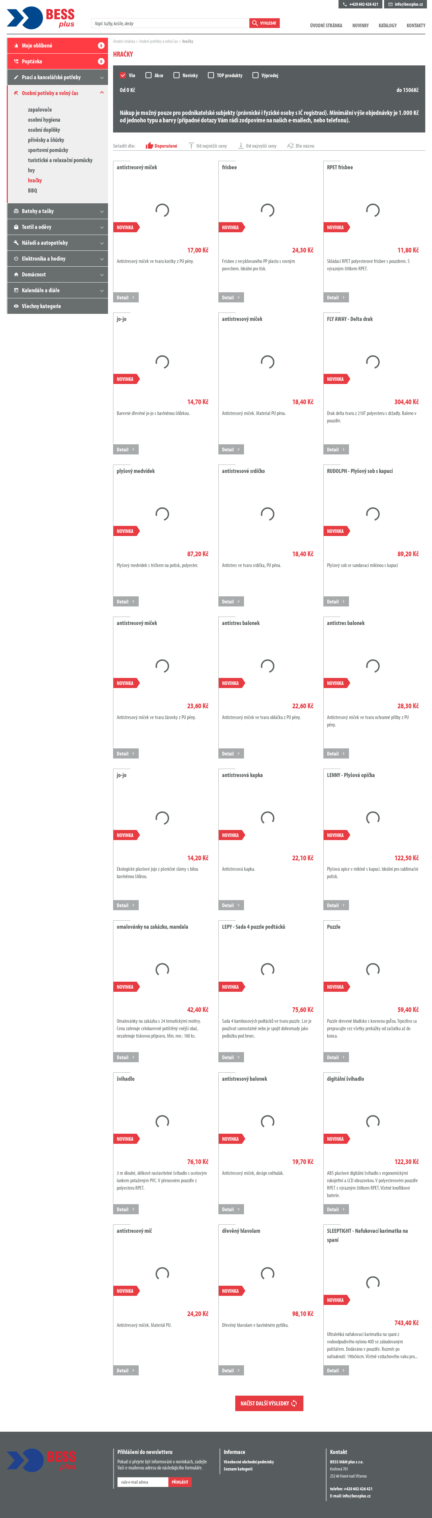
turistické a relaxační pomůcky (60, 160)
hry (31, 170)
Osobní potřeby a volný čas (159, 41)
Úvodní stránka (326, 25)
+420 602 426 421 (358, 1489)
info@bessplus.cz (357, 1496)
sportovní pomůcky (48, 150)
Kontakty (416, 25)
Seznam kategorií (238, 1469)
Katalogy (388, 25)
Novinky (360, 25)
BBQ (32, 190)
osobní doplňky (44, 129)
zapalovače (40, 109)
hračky (35, 180)
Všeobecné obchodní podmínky (249, 1462)
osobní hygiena (44, 119)
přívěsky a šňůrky (46, 140)
